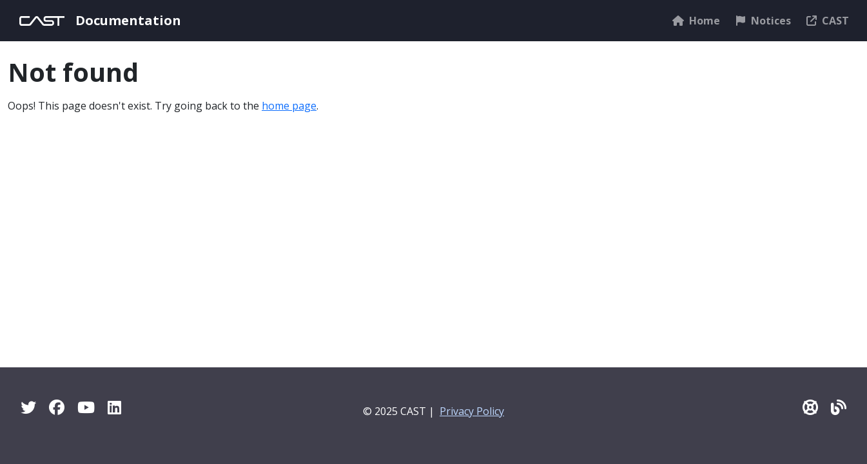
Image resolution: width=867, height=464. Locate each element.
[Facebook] (56, 407)
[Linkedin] (114, 407)
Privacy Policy (472, 411)
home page (289, 106)
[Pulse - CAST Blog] (838, 407)
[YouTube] (86, 407)
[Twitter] (28, 407)
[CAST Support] (810, 407)
